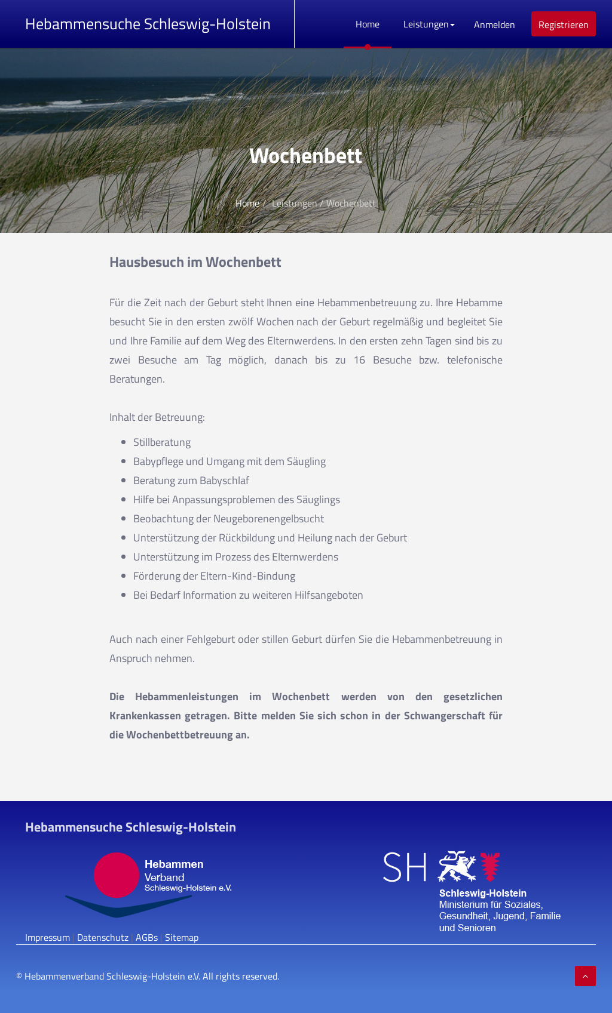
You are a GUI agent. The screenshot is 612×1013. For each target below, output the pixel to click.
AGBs (147, 937)
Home (368, 24)
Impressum (47, 937)
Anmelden (494, 24)
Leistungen (429, 24)
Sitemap (181, 937)
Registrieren (563, 24)
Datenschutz (102, 937)
